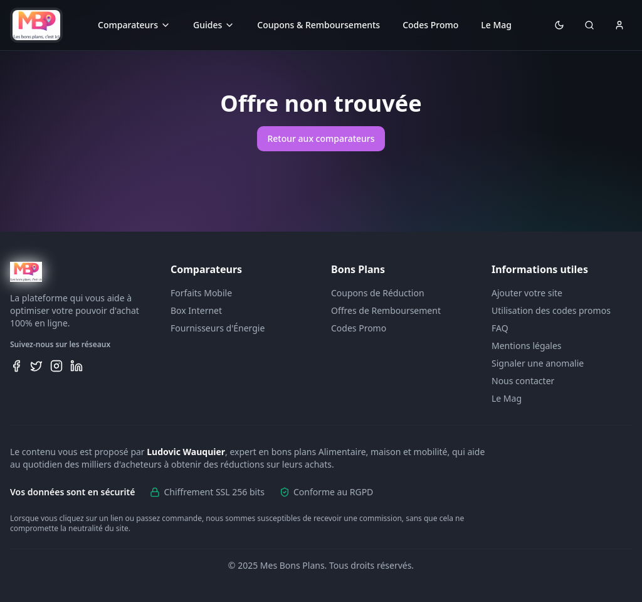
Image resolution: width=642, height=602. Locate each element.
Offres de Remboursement (386, 310)
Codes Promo (430, 25)
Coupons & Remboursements (318, 25)
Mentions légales (527, 346)
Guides (213, 25)
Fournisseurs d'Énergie (218, 328)
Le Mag (496, 25)
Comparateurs (134, 25)
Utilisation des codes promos (551, 310)
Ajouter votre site (527, 293)
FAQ (500, 328)
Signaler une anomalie (538, 363)
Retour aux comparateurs (320, 138)
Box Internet (196, 310)
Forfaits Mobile (201, 293)
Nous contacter (523, 381)
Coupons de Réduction (377, 293)
